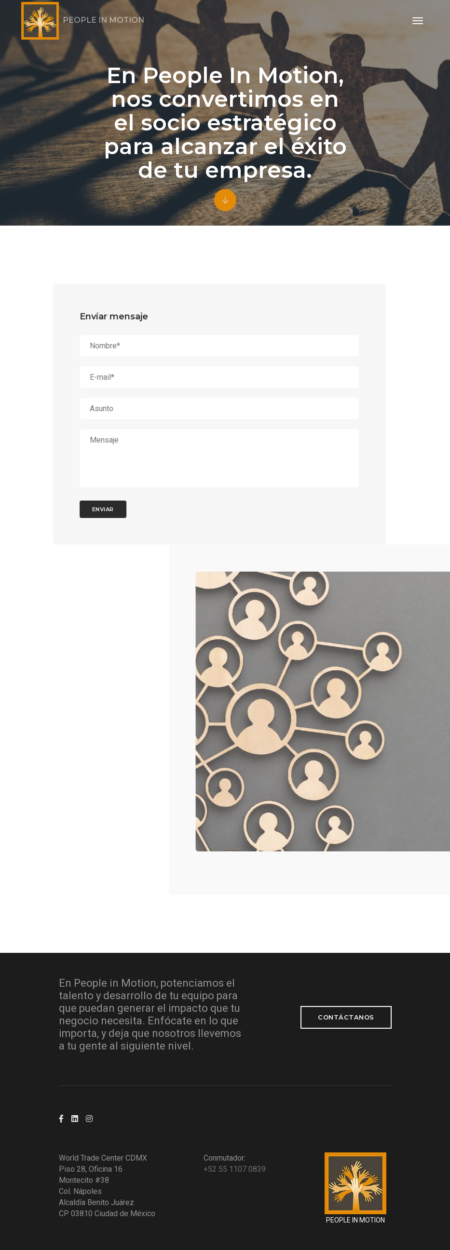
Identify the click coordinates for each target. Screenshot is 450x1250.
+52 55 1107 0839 (235, 1169)
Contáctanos (346, 1017)
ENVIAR (79, 509)
